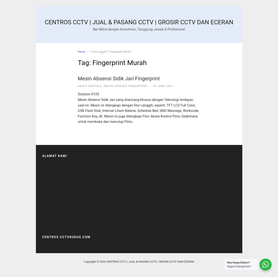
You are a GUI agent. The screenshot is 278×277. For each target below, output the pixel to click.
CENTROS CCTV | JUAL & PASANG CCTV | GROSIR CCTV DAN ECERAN (139, 22)
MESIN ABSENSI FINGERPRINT (126, 86)
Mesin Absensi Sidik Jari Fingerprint (119, 79)
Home (81, 51)
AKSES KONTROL (90, 86)
